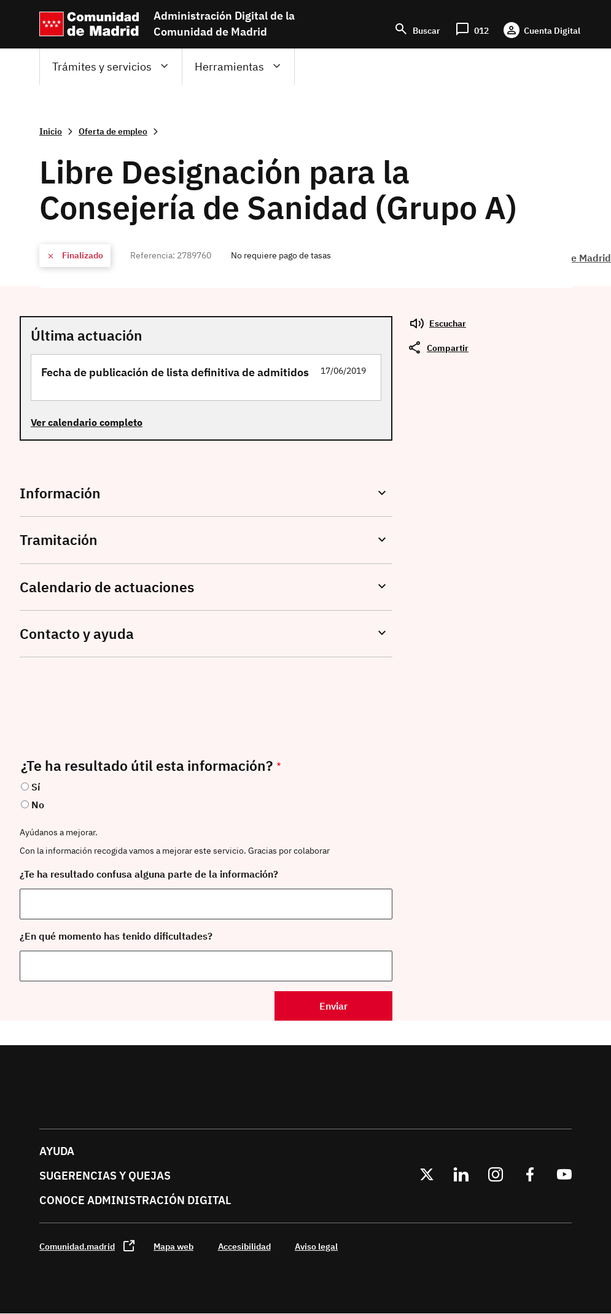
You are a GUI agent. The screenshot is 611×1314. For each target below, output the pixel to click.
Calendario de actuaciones (107, 587)
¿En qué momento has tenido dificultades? (116, 936)
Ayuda (56, 1151)
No (37, 804)
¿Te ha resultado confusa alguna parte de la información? (149, 874)
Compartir (448, 348)
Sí (35, 787)
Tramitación (59, 539)
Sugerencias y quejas (105, 1176)
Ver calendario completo (86, 422)
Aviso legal (316, 1246)
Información (60, 493)
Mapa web (173, 1246)
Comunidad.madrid (77, 1246)
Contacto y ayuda (77, 633)
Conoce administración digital (135, 1200)
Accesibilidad (244, 1246)
